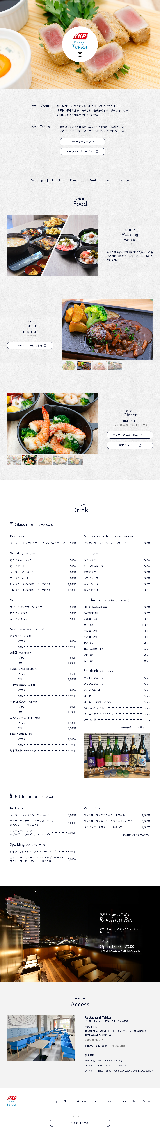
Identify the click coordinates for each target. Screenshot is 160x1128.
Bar (108, 180)
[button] (69, 365)
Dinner (75, 180)
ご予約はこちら (89, 1123)
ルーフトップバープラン (82, 151)
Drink (93, 180)
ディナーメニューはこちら (130, 435)
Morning (37, 180)
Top (55, 1101)
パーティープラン (82, 141)
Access (124, 180)
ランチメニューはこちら (30, 345)
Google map (92, 1039)
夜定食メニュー (130, 445)
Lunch (56, 180)
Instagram (117, 1045)
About (67, 1101)
